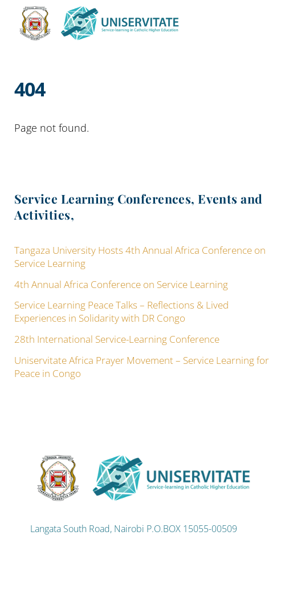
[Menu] (263, 15)
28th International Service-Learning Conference (116, 339)
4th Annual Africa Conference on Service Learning (121, 284)
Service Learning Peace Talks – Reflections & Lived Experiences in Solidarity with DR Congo (121, 311)
